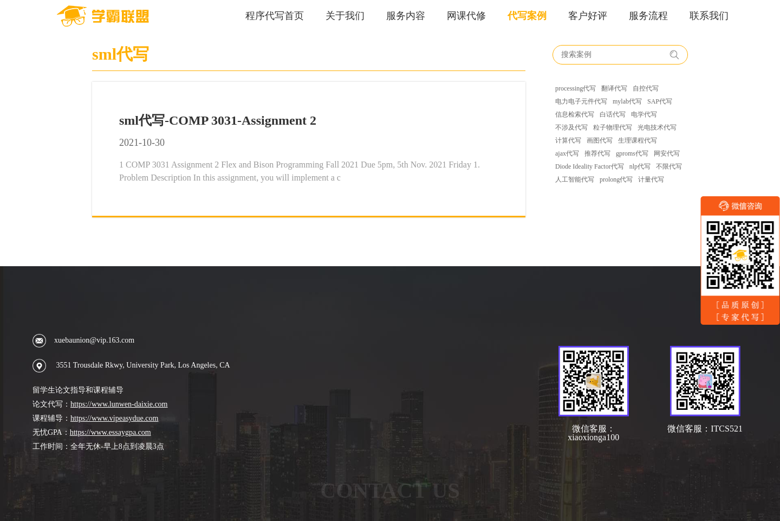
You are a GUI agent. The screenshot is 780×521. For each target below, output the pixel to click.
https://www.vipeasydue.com (114, 418)
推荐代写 (597, 153)
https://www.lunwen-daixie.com (119, 404)
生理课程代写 (637, 140)
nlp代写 (640, 166)
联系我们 (709, 15)
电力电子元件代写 (581, 101)
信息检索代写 (574, 114)
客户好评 (587, 15)
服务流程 (648, 15)
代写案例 (527, 15)
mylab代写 (627, 101)
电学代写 (644, 114)
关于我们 (345, 15)
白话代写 (613, 114)
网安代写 (667, 153)
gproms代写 (632, 153)
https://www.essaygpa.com (110, 432)
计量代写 (651, 179)
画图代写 (600, 140)
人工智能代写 (574, 179)
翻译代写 (614, 88)
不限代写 (669, 166)
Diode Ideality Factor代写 (589, 166)
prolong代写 (616, 179)
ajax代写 (567, 153)
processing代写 (575, 88)
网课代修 (466, 15)
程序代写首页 (274, 15)
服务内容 (405, 15)
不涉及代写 (571, 127)
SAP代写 (659, 101)
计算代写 (568, 140)
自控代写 (646, 88)
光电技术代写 (657, 127)
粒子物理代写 (612, 127)
